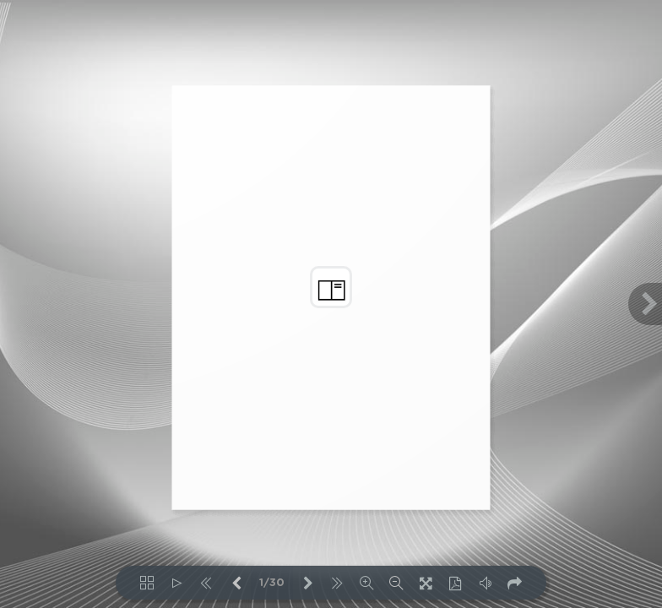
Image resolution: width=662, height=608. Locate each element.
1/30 (272, 583)
